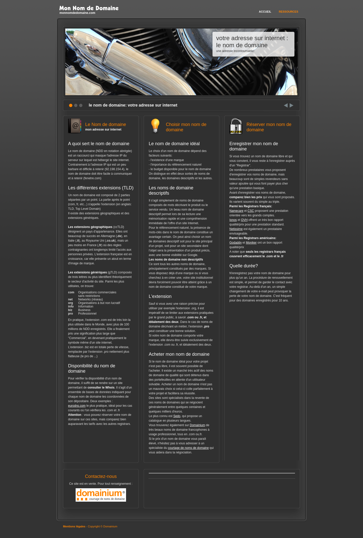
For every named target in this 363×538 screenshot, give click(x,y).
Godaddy (235, 242)
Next (291, 105)
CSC (251, 211)
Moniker (251, 242)
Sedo (176, 416)
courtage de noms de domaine (188, 448)
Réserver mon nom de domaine (262, 129)
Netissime (236, 229)
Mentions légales (74, 526)
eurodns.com (76, 405)
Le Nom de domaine (101, 126)
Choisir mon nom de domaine (181, 129)
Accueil (265, 11)
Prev (286, 105)
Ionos (233, 220)
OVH (244, 220)
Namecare (236, 211)
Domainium (197, 425)
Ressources (288, 11)
